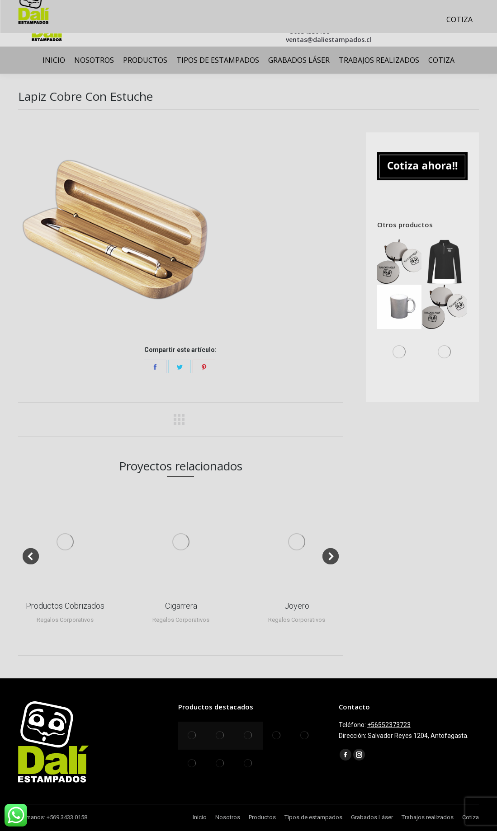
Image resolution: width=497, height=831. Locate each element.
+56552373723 (389, 724)
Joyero (296, 605)
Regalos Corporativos (65, 619)
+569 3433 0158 (67, 817)
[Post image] (65, 541)
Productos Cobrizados (65, 605)
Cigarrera (181, 605)
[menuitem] (53, 60)
